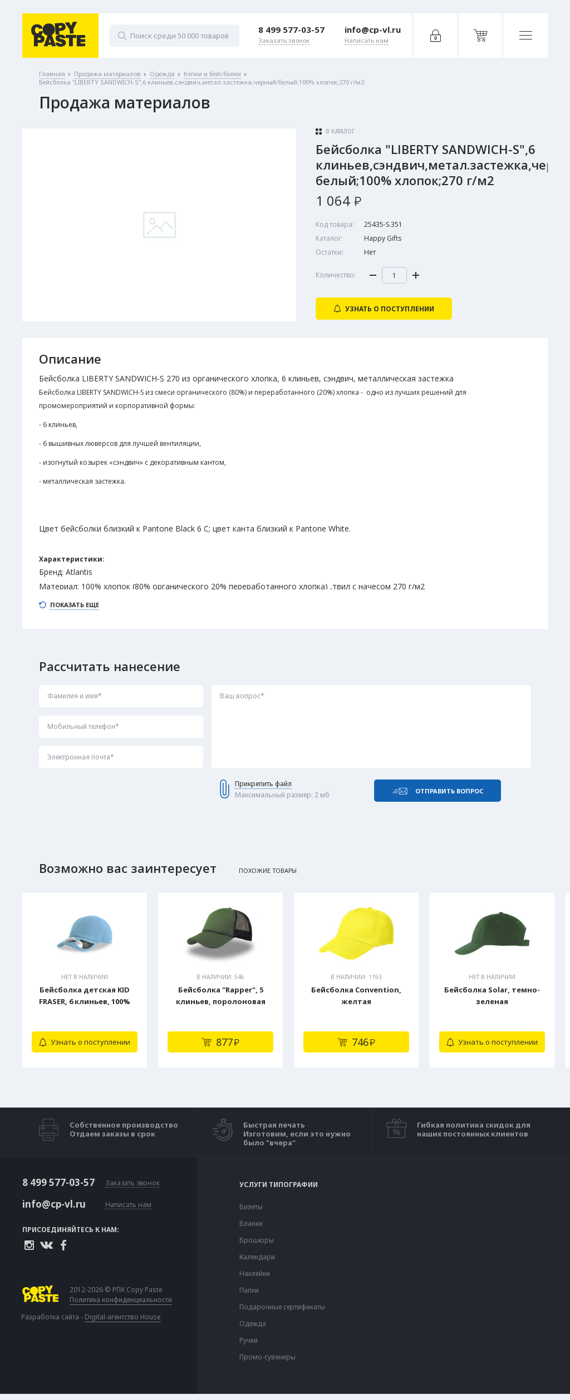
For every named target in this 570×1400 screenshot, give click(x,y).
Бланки (251, 1223)
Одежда (252, 1323)
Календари (257, 1257)
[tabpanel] (84, 980)
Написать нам (128, 1205)
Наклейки (254, 1273)
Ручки (248, 1340)
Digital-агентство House (123, 1317)
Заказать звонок (132, 1183)
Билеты (251, 1207)
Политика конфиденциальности (121, 1299)
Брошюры (256, 1240)
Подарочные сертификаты (282, 1307)
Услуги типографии (278, 1184)
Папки (249, 1290)
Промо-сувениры (267, 1357)
